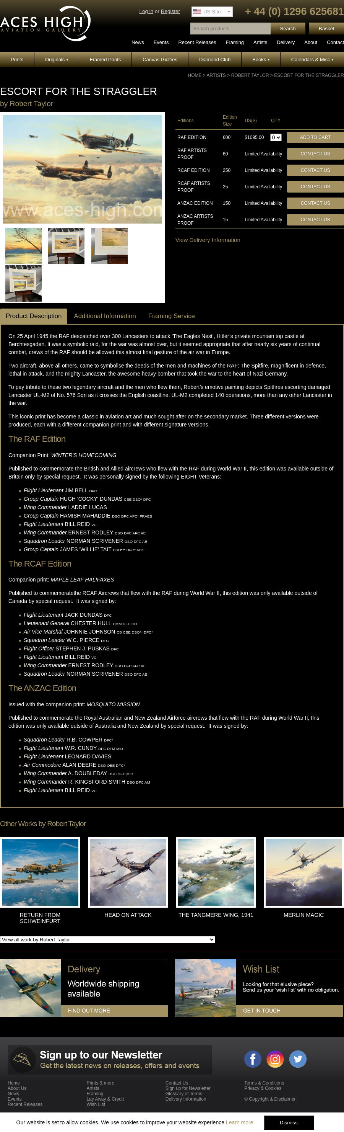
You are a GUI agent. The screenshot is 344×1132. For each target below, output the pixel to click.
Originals (56, 59)
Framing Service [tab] (171, 316)
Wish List (95, 1104)
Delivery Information (186, 1099)
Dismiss (289, 1122)
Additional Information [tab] (105, 316)
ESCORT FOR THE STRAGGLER (309, 75)
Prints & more (100, 1083)
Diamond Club (214, 59)
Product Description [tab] (34, 316)
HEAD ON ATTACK (127, 915)
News (137, 42)
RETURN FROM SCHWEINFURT (40, 918)
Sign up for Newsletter (188, 1088)
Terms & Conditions (264, 1083)
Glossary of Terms (184, 1093)
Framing (235, 42)
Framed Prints (105, 59)
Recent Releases (197, 42)
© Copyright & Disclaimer (269, 1099)
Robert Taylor (250, 75)
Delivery (286, 42)
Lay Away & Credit (105, 1099)
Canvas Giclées (160, 59)
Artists (260, 42)
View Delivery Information (207, 240)
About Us (17, 1088)
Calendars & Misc (312, 59)
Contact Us (315, 154)
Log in (146, 11)
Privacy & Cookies (262, 1088)
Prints (17, 59)
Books (260, 59)
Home (195, 75)
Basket (326, 28)
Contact (335, 42)
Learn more (239, 1122)
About (310, 42)
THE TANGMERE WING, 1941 (215, 915)
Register (170, 11)
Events (161, 42)
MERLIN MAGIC (304, 915)
